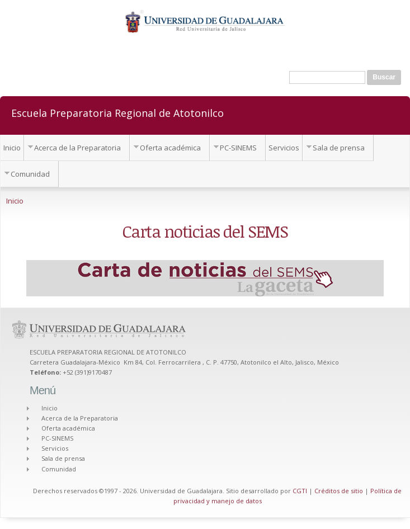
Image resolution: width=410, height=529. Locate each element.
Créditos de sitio (338, 491)
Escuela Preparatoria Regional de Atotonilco (117, 112)
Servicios (283, 148)
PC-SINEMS (238, 148)
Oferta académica (170, 148)
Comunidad (30, 174)
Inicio (12, 148)
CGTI (300, 491)
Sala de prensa (339, 148)
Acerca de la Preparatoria (77, 148)
